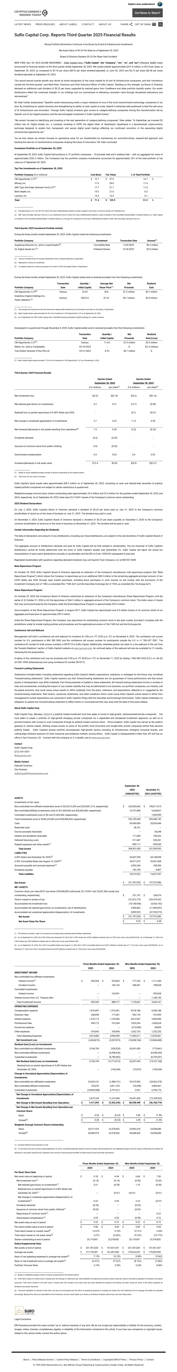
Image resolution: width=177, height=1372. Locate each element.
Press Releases (45, 24)
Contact (88, 24)
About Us (105, 24)
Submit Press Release (67, 1359)
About (26, 1359)
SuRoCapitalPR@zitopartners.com (31, 773)
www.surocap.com (83, 648)
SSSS (46, 714)
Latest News (22, 24)
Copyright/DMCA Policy (114, 1359)
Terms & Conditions (90, 1359)
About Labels (68, 24)
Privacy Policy (136, 1359)
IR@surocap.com (22, 755)
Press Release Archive (43, 1359)
